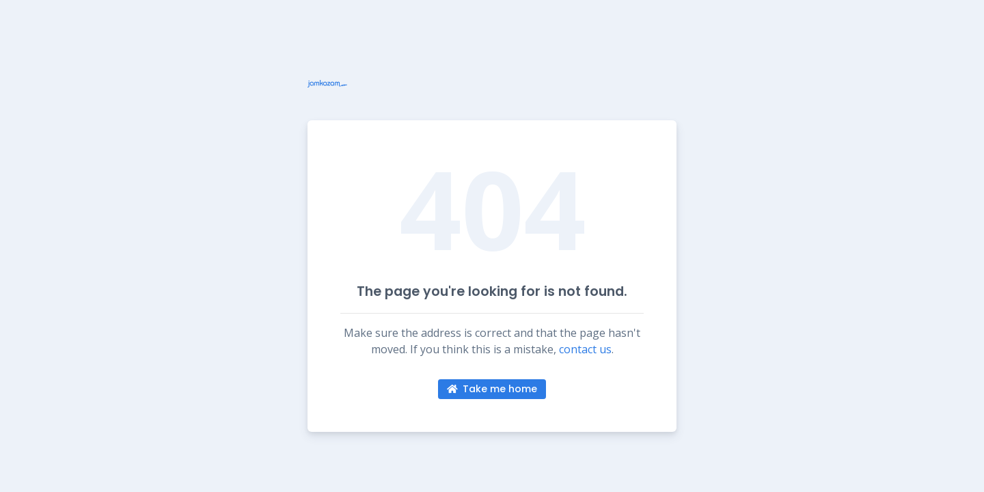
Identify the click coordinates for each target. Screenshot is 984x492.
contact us (585, 349)
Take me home (492, 389)
